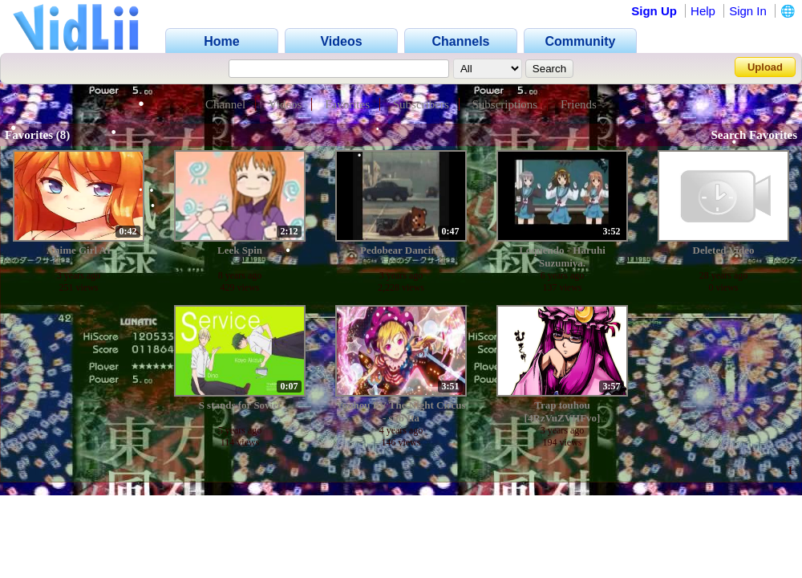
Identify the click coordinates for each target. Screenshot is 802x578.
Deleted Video (724, 250)
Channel (225, 104)
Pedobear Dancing (401, 250)
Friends (579, 104)
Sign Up (654, 11)
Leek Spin (239, 250)
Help (703, 11)
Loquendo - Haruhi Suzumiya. (562, 256)
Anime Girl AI (79, 250)
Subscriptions (505, 104)
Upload (765, 67)
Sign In (748, 11)
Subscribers (421, 104)
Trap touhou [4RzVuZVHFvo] (563, 411)
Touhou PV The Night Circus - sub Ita (400, 411)
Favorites (347, 104)
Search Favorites (754, 134)
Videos (285, 104)
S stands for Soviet (240, 405)
